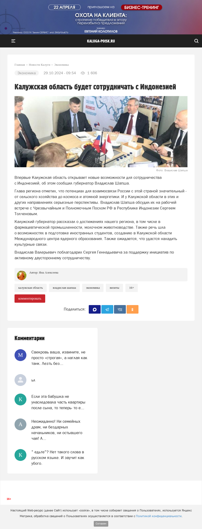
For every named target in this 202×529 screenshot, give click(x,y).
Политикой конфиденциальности (159, 516)
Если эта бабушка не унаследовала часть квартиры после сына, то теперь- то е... (58, 402)
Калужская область (30, 287)
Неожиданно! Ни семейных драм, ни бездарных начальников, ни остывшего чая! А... (56, 430)
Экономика (93, 287)
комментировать (29, 298)
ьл (33, 380)
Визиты (114, 287)
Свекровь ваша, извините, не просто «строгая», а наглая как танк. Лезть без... (59, 358)
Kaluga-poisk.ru (101, 41)
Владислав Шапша (64, 287)
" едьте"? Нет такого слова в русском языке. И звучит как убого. (57, 458)
